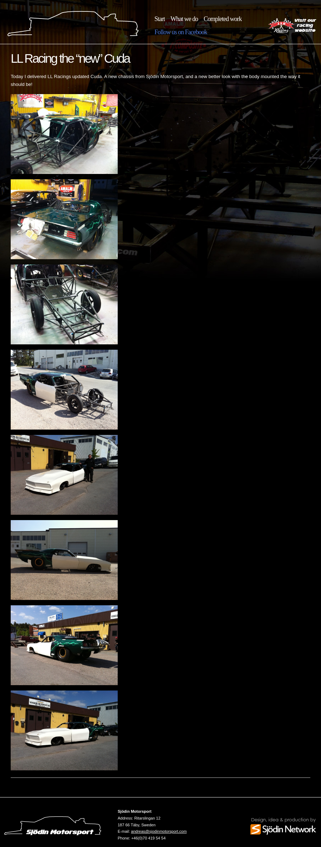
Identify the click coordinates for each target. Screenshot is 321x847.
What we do (184, 18)
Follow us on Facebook (180, 32)
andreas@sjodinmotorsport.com (159, 831)
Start (159, 18)
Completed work (222, 18)
